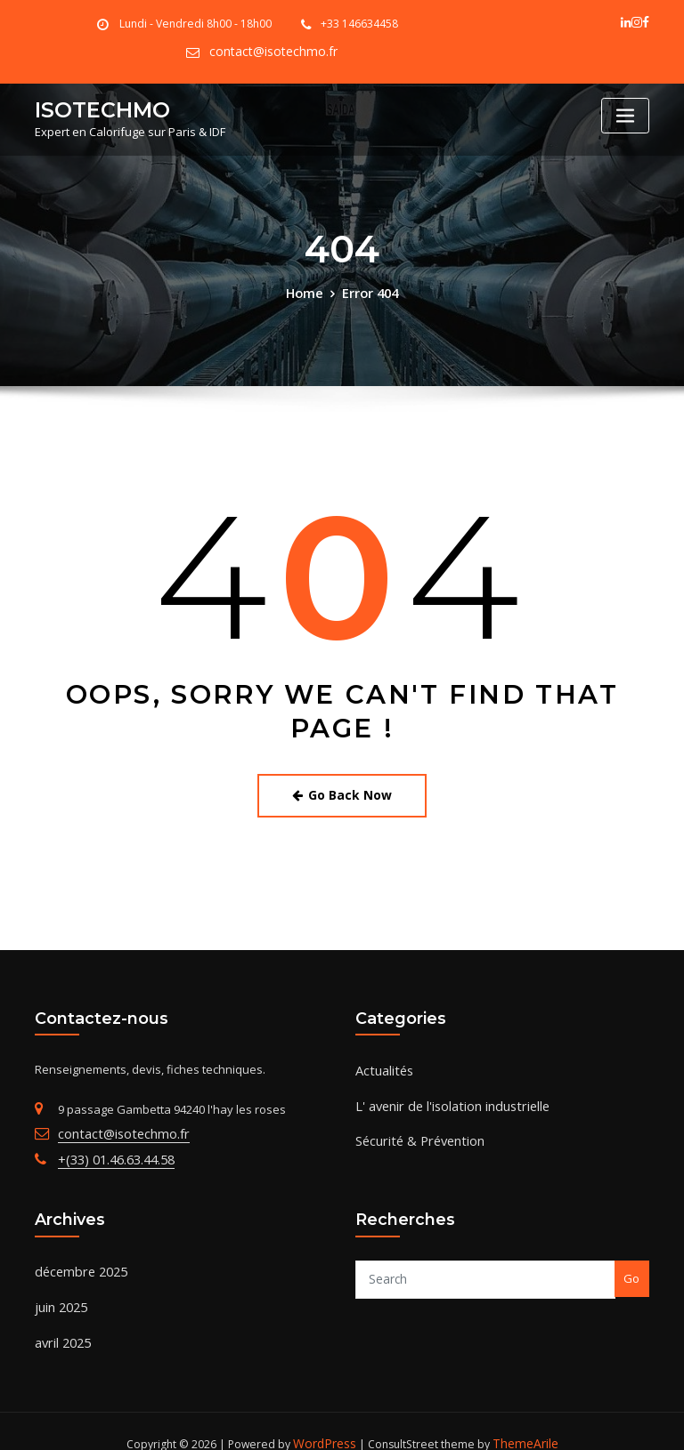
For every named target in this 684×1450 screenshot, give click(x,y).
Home (307, 290)
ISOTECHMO (95, 106)
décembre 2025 (76, 1256)
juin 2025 (58, 1289)
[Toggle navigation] (625, 114)
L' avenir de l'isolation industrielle (445, 1093)
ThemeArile (522, 1420)
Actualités (381, 1061)
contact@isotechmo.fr (273, 51)
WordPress (326, 1420)
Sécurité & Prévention (414, 1126)
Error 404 (368, 290)
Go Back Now (342, 789)
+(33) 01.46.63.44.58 (108, 1148)
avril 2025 (60, 1322)
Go (631, 1264)
